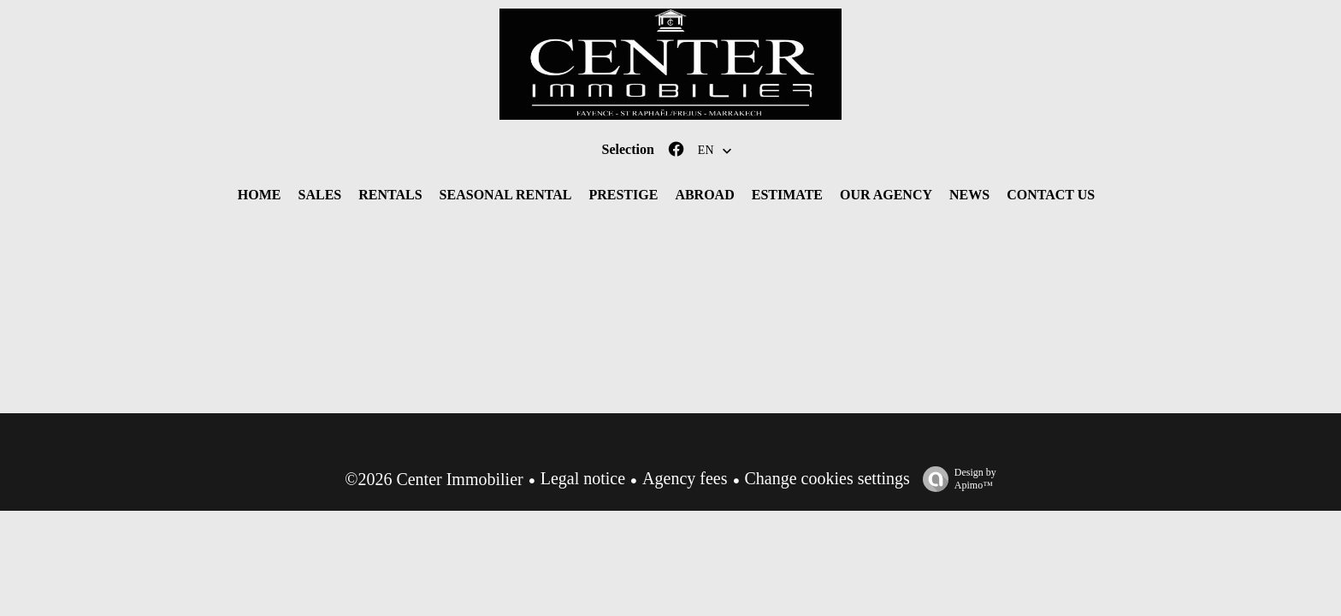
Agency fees (684, 478)
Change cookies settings (827, 478)
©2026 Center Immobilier (434, 479)
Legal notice (583, 478)
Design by (955, 479)
